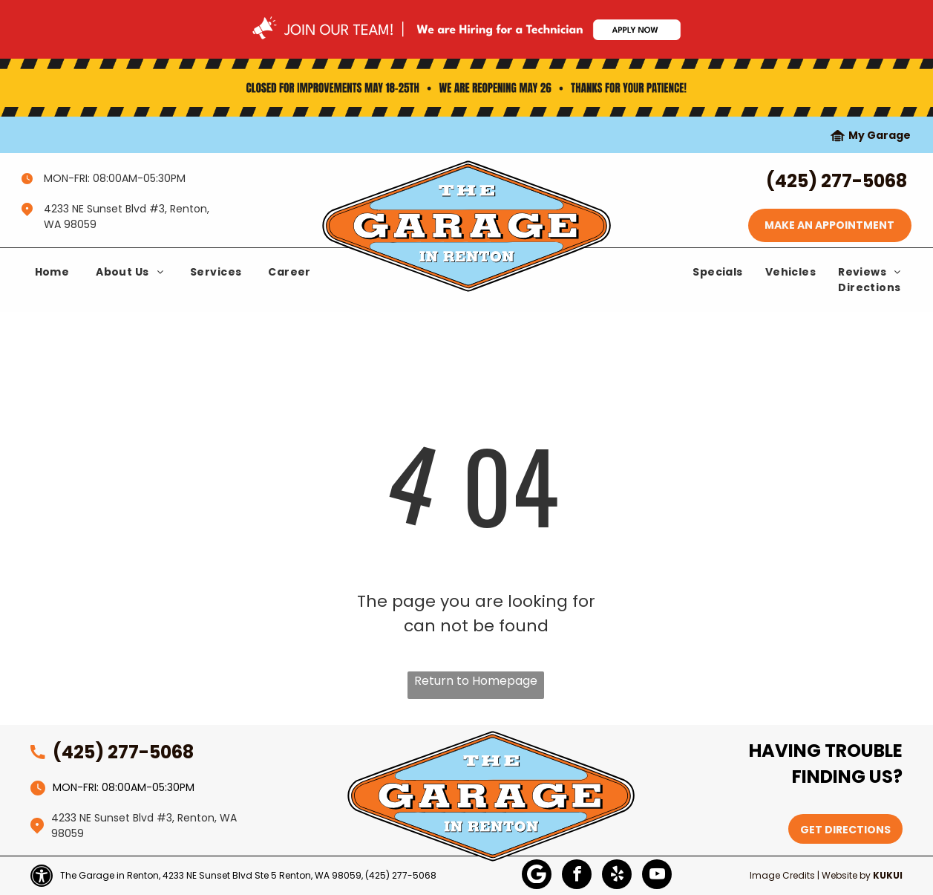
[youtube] (657, 876)
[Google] (536, 876)
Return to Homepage (475, 680)
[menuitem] (52, 272)
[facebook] (577, 876)
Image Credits (782, 875)
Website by (846, 875)
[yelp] (617, 876)
